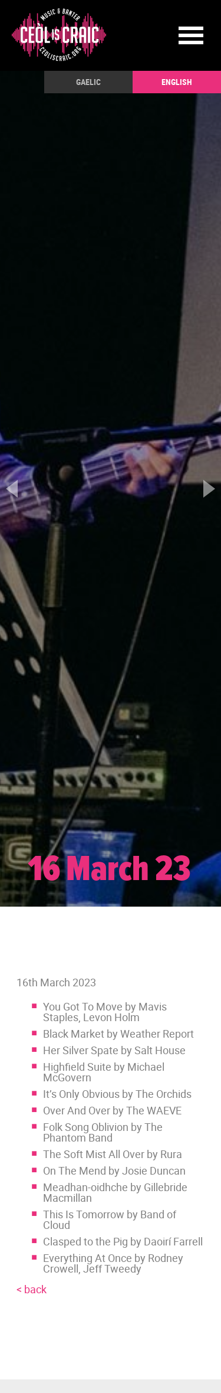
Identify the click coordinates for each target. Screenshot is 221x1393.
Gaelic (88, 81)
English (176, 81)
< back (32, 1289)
